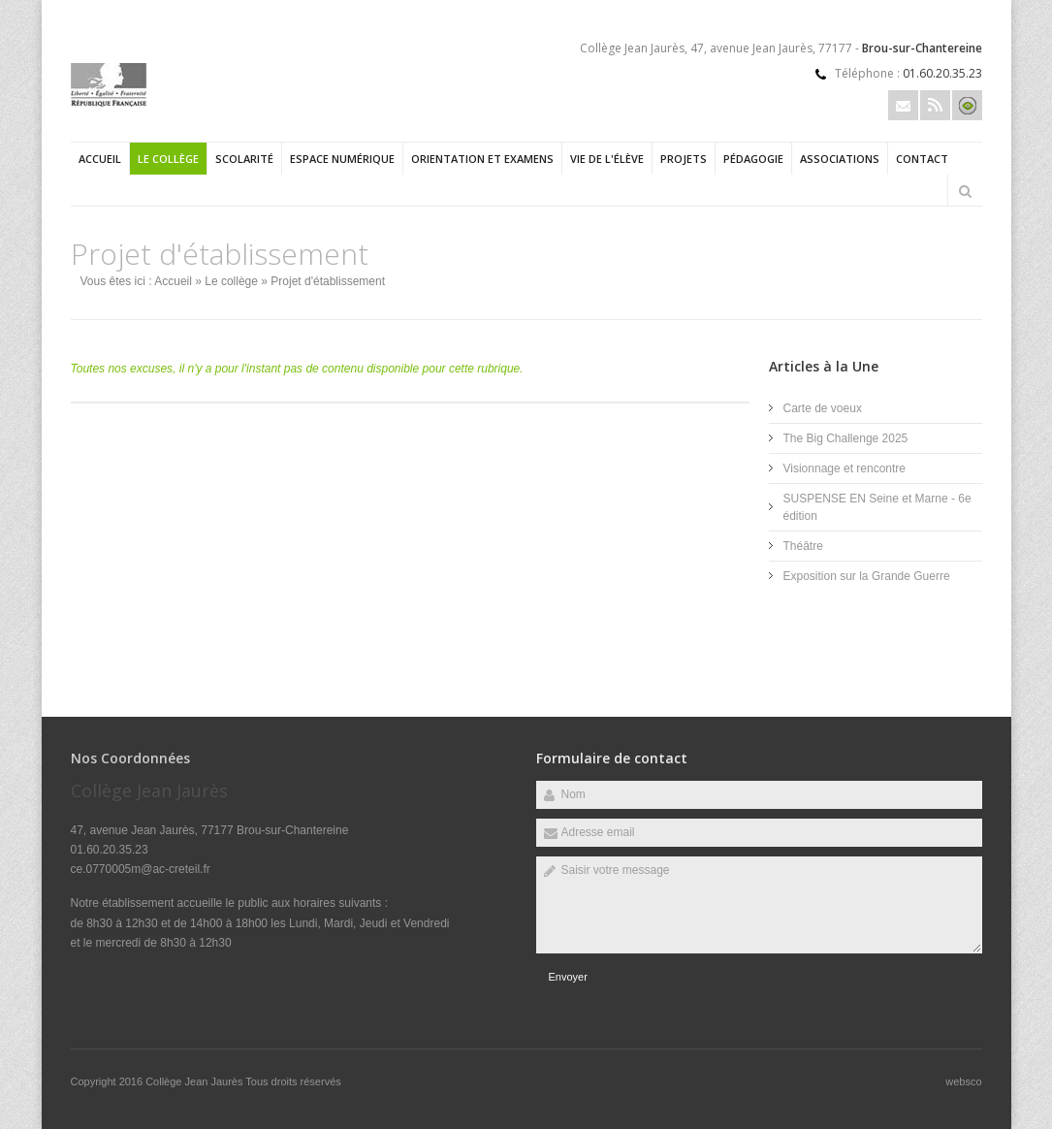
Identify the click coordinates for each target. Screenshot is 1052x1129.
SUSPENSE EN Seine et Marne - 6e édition (877, 507)
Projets (683, 158)
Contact (922, 158)
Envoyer (568, 977)
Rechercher (965, 191)
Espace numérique (342, 158)
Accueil (100, 158)
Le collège (168, 158)
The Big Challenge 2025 (846, 438)
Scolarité (244, 158)
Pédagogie (753, 158)
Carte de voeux (822, 408)
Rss (935, 105)
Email (903, 105)
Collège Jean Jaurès (195, 1081)
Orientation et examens (482, 158)
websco (963, 1081)
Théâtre (803, 546)
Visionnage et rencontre (845, 468)
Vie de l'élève (607, 158)
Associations (839, 158)
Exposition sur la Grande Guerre (866, 576)
